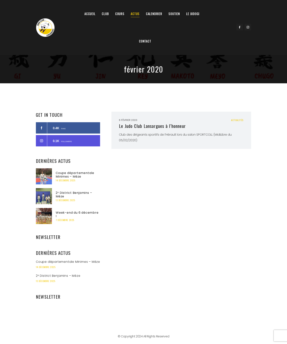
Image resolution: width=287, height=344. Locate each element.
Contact (145, 42)
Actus (135, 14)
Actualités (237, 121)
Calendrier (153, 14)
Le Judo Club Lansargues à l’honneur (152, 126)
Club (106, 14)
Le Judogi (191, 14)
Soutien (173, 14)
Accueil (91, 14)
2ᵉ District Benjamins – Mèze (74, 195)
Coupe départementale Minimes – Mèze (75, 176)
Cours (119, 14)
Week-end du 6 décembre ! (77, 215)
